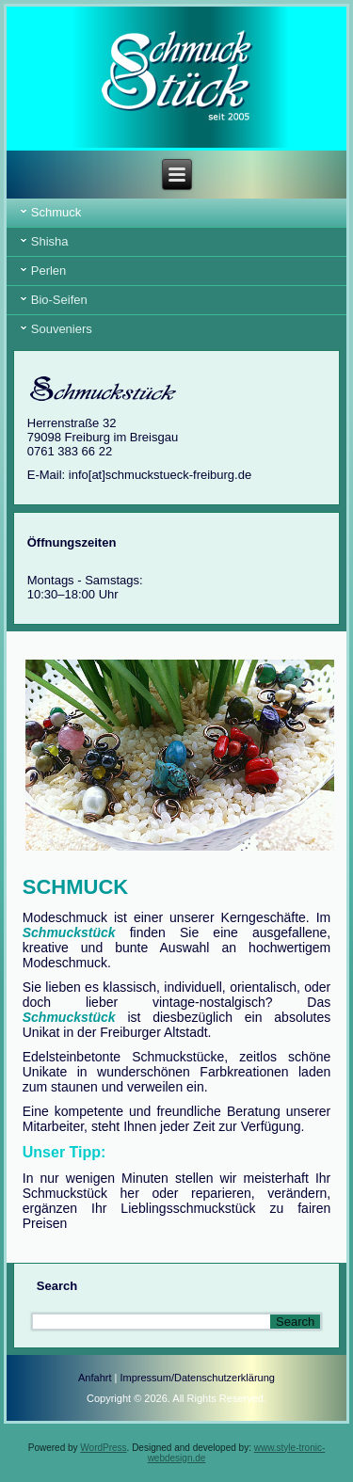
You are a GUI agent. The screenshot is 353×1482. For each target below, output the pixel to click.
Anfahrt (94, 1377)
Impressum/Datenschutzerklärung (197, 1377)
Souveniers (61, 329)
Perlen (49, 270)
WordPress (103, 1447)
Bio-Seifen (59, 300)
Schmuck (56, 212)
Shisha (50, 241)
